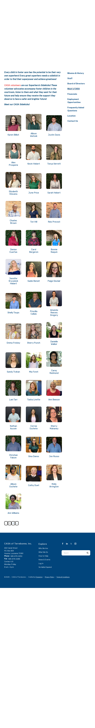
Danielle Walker (54, 342)
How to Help (43, 556)
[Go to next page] (16, 523)
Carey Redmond (54, 371)
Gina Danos (33, 456)
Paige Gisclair (54, 281)
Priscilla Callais (33, 312)
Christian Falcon (13, 456)
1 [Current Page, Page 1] (9, 523)
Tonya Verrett (54, 163)
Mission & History (75, 73)
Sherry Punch (33, 343)
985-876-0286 (14, 559)
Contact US (8, 562)
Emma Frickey (13, 343)
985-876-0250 (16, 556)
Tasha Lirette (33, 399)
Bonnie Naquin (54, 250)
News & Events (44, 560)
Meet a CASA (73, 89)
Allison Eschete (13, 485)
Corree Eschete (34, 427)
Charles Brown (13, 221)
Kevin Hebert (33, 163)
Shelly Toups (13, 312)
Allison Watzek (33, 134)
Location (71, 116)
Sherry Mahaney (54, 427)
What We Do (43, 552)
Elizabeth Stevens (13, 192)
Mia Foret (33, 372)
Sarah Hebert (54, 192)
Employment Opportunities (74, 100)
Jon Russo (54, 456)
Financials (72, 94)
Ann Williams (13, 513)
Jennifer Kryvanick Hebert (13, 281)
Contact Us (72, 121)
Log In (40, 563)
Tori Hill (33, 222)
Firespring (39, 577)
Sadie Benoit (34, 281)
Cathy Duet (33, 485)
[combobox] (73, 552)
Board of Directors (76, 83)
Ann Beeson (54, 399)
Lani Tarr (13, 399)
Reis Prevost (54, 222)
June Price (33, 192)
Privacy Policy (49, 577)
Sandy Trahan (13, 372)
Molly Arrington (54, 485)
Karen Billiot (13, 135)
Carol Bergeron (33, 250)
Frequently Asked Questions (75, 109)
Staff (69, 78)
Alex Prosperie (13, 163)
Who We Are (43, 548)
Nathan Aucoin (13, 427)
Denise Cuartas (13, 250)
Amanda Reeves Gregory (54, 312)
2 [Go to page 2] (13, 523)
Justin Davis (54, 135)
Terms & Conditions (63, 577)
